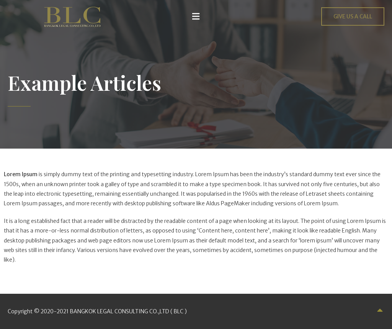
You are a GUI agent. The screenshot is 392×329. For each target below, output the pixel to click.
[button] (196, 16)
